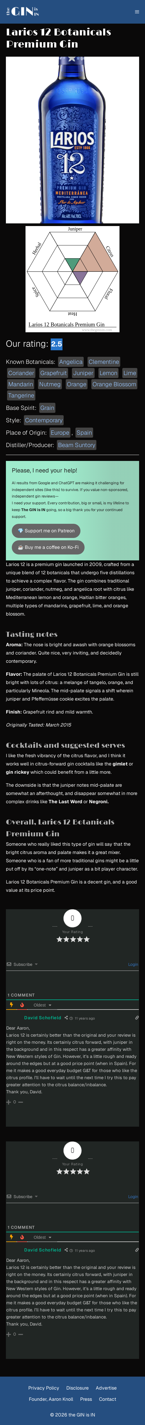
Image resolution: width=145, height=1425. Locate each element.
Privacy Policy (43, 1388)
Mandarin (20, 384)
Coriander (21, 373)
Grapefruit (53, 373)
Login (132, 964)
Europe (60, 432)
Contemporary (43, 420)
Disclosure (77, 1388)
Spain (84, 432)
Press (86, 1399)
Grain (47, 408)
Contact (107, 1399)
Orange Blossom (114, 384)
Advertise (106, 1388)
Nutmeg (50, 384)
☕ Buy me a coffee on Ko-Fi (48, 547)
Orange (76, 384)
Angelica (71, 362)
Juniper (83, 373)
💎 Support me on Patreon (46, 531)
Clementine (104, 362)
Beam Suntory (76, 445)
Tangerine (21, 395)
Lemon (108, 373)
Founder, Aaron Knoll (51, 1399)
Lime (129, 373)
